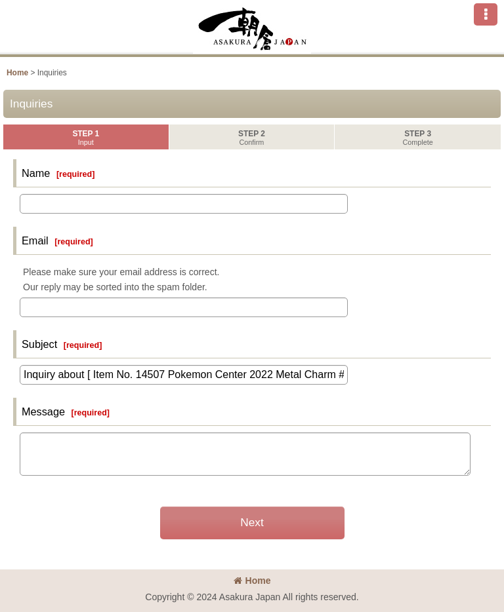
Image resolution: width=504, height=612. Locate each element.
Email (35, 240)
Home (252, 580)
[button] (485, 14)
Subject (39, 344)
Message (43, 411)
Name (36, 173)
